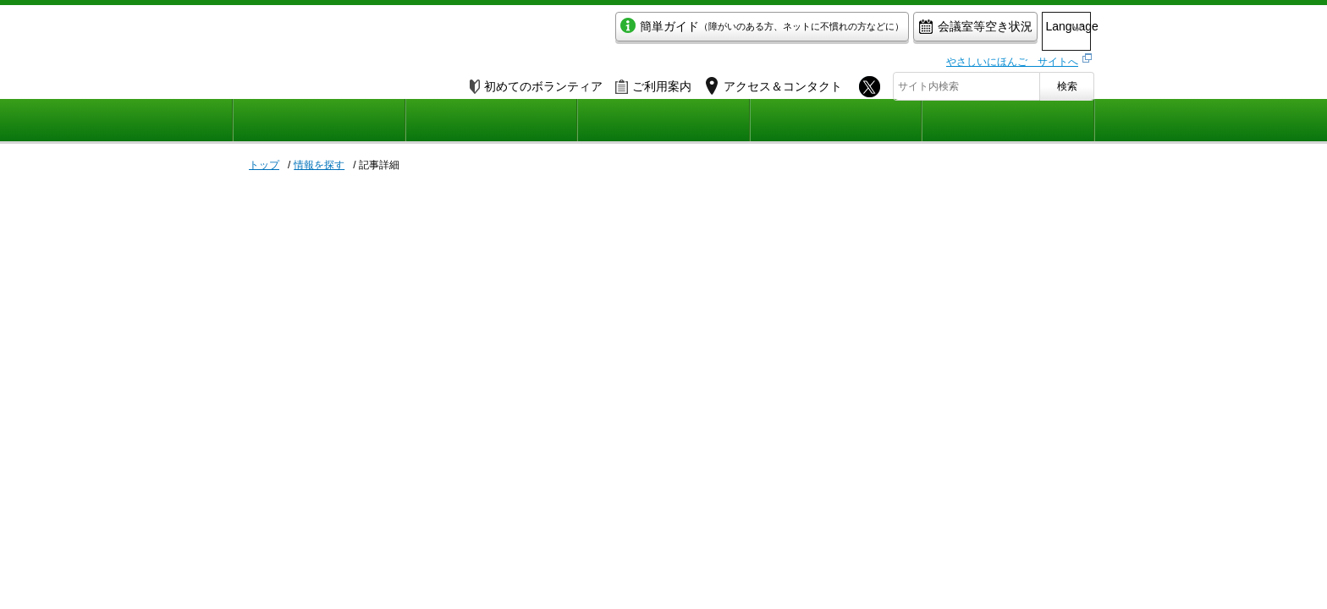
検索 (1067, 82)
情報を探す (319, 165)
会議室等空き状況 (905, 31)
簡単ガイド (692, 31)
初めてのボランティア (536, 82)
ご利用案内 (653, 82)
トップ (264, 165)
